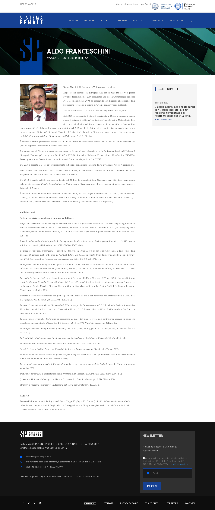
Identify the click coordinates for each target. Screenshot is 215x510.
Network (89, 20)
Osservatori (156, 20)
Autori (104, 20)
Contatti (190, 503)
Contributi (121, 20)
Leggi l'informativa (179, 464)
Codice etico (152, 503)
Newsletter (176, 20)
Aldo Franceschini (163, 119)
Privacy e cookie (129, 503)
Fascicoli (138, 20)
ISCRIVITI (152, 486)
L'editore (108, 503)
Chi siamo (73, 20)
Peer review (171, 503)
